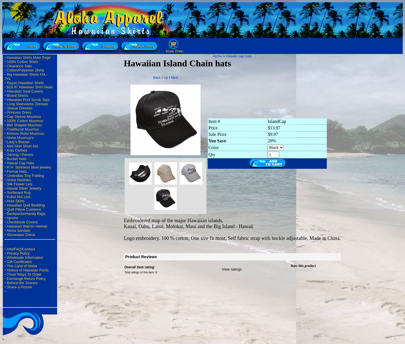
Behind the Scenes (22, 283)
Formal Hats (17, 171)
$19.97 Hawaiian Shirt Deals (30, 87)
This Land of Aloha (22, 266)
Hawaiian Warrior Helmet (27, 226)
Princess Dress (19, 112)
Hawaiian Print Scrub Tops (28, 100)
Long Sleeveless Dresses (27, 104)
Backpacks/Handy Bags (26, 214)
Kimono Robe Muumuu (25, 133)
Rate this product (303, 266)
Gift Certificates (19, 262)
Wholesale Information (25, 257)
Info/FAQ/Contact (21, 249)
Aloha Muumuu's (19, 138)
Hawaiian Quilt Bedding (26, 205)
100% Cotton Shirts (22, 62)
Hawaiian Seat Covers (25, 91)
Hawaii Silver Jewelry (24, 188)
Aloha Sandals (18, 230)
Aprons (12, 218)
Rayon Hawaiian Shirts (25, 83)
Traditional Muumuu (23, 129)
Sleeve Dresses (19, 108)
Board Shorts (17, 95)
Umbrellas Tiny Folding (25, 176)
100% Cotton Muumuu (25, 121)
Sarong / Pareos (20, 154)
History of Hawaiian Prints (28, 270)
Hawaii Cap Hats (20, 163)
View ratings (232, 269)
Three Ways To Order (24, 274)
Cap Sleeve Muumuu (24, 116)
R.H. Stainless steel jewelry (29, 167)
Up (166, 78)
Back (157, 78)
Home (217, 56)
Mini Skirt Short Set (22, 146)
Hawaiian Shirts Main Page (29, 57)
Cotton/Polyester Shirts (25, 70)
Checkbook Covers (22, 222)
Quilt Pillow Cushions (24, 209)
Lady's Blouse (18, 142)
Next (174, 78)
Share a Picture (19, 287)
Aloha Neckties (18, 180)
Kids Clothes (17, 150)
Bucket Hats (16, 159)
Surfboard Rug (19, 192)
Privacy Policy (18, 253)
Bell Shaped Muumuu (24, 125)
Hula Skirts (15, 201)
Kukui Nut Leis (18, 197)
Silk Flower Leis (19, 184)
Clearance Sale (19, 66)
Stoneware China (21, 235)
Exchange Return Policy (26, 278)
